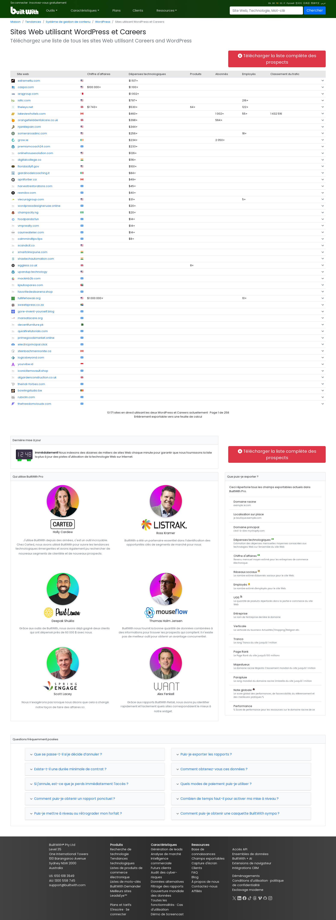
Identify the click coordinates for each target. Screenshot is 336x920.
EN (269, 3)
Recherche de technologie (120, 851)
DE (273, 3)
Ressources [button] (165, 10)
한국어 (299, 3)
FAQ (195, 872)
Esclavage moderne (247, 890)
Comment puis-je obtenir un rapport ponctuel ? (72, 798)
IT (284, 3)
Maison (15, 22)
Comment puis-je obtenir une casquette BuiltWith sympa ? (227, 813)
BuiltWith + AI (242, 858)
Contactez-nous (205, 886)
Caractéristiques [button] (84, 10)
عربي (323, 3)
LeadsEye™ (118, 895)
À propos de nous (205, 882)
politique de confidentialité (258, 882)
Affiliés (197, 891)
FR (277, 3)
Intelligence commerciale (161, 860)
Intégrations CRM (245, 868)
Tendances (33, 22)
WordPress (102, 22)
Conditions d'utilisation (250, 880)
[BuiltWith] (24, 10)
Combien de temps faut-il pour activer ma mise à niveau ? (227, 798)
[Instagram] (270, 898)
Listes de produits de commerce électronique (126, 872)
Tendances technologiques (122, 860)
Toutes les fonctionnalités (162, 902)
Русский (290, 3)
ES (281, 3)
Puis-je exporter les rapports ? (204, 754)
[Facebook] (244, 898)
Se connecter (19, 2)
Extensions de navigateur (251, 863)
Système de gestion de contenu (68, 22)
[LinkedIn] (239, 898)
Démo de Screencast (167, 914)
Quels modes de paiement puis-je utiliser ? (214, 783)
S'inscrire (116, 909)
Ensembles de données (250, 854)
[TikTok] (250, 898)
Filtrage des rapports (167, 886)
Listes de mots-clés (125, 882)
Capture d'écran (204, 863)
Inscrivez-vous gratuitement (47, 2)
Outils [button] (50, 10)
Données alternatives (167, 882)
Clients (138, 10)
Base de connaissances (203, 851)
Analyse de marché (166, 854)
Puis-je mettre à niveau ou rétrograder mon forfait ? (76, 813)
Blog (195, 877)
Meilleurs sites (120, 891)
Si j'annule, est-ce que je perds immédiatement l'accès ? (79, 783)
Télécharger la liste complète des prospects (277, 59)
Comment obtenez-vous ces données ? (212, 769)
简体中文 (315, 3)
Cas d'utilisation (167, 907)
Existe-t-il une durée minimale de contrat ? (68, 769)
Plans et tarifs (120, 905)
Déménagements (246, 876)
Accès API (239, 849)
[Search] (266, 10)
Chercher (315, 10)
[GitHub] (265, 898)
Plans (116, 10)
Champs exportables (208, 858)
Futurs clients (161, 868)
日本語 (306, 3)
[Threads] (255, 898)
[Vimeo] (260, 898)
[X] (234, 898)
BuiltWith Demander (125, 886)
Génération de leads (167, 849)
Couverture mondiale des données (167, 893)
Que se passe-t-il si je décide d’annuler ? (66, 754)
